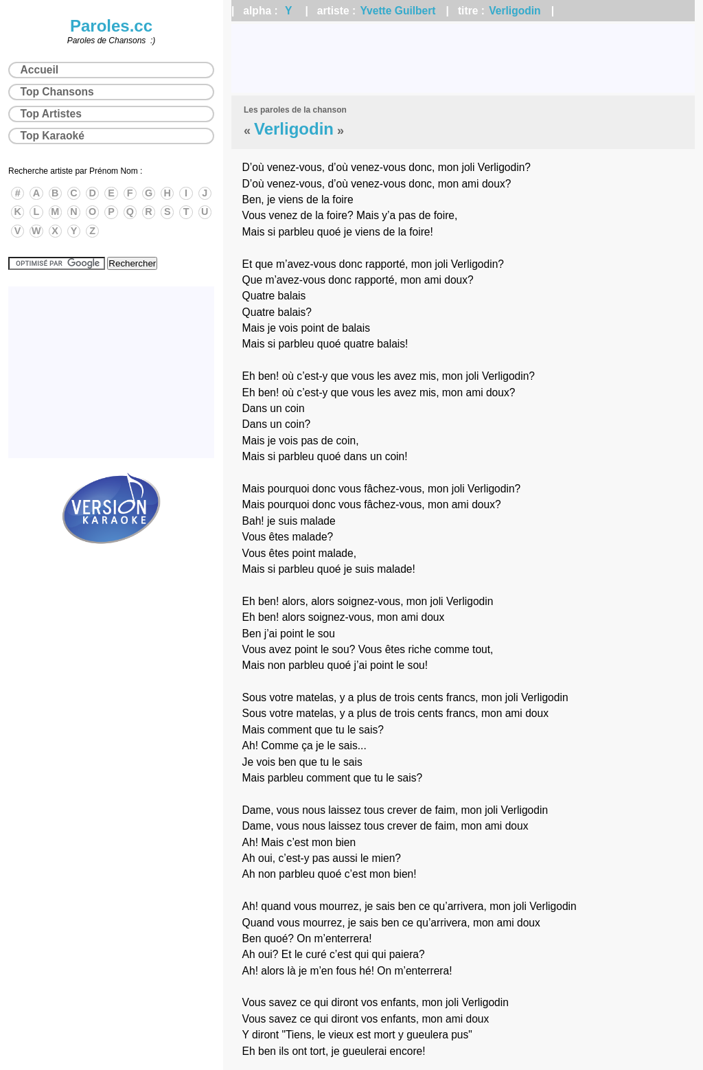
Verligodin (514, 10)
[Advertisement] (463, 58)
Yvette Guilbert (398, 10)
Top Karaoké (52, 135)
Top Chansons (57, 92)
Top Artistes (51, 113)
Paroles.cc (111, 25)
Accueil (39, 70)
